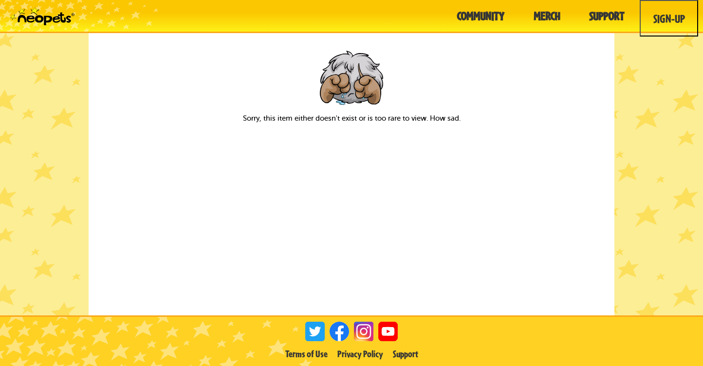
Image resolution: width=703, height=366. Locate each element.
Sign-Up (669, 18)
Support (405, 354)
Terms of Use (306, 354)
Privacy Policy (360, 354)
